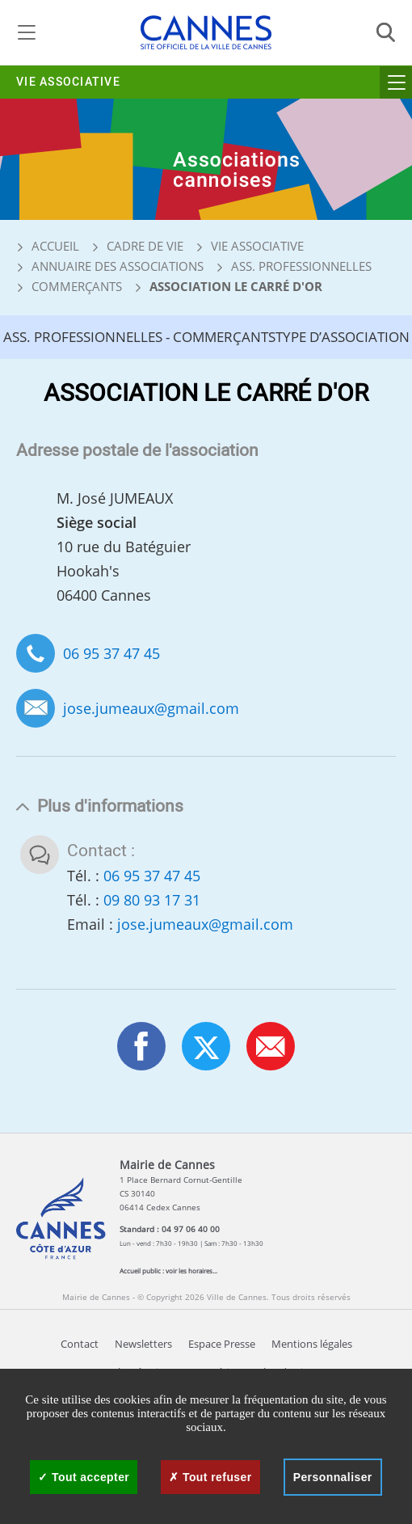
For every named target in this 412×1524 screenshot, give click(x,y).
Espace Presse (221, 1344)
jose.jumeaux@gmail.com (151, 708)
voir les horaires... (191, 1270)
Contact (80, 1344)
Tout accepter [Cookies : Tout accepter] (83, 1477)
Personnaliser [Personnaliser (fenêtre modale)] (332, 1477)
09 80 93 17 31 (151, 900)
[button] (270, 1046)
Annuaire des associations (118, 266)
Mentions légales (311, 1344)
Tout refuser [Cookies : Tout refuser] (210, 1477)
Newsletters (143, 1344)
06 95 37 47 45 (111, 653)
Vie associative (68, 82)
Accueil (47, 246)
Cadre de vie (145, 246)
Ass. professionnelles (301, 266)
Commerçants (77, 286)
